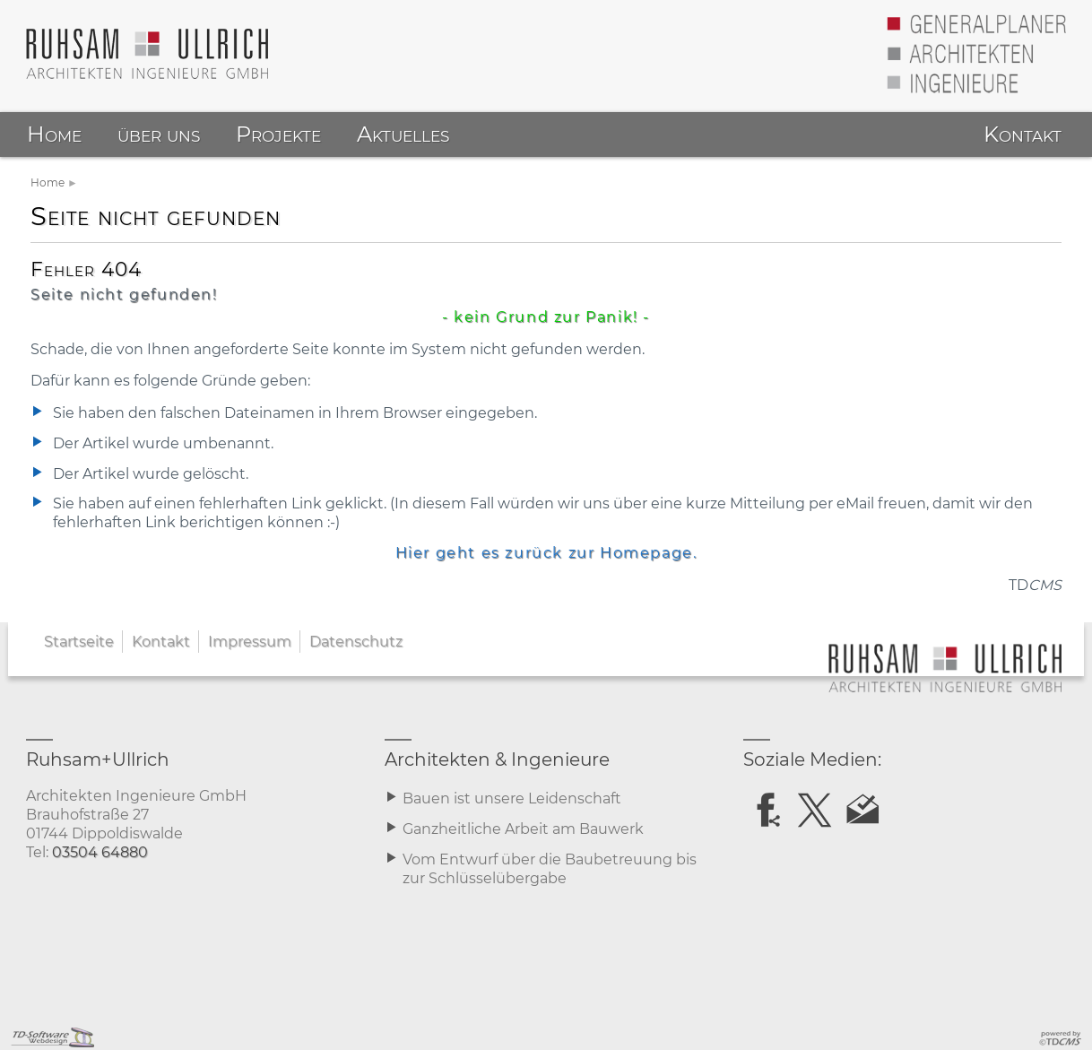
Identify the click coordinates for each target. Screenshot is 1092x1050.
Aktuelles (403, 134)
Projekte (278, 134)
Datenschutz (356, 641)
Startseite (79, 641)
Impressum (249, 641)
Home (47, 182)
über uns (158, 134)
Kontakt (161, 641)
